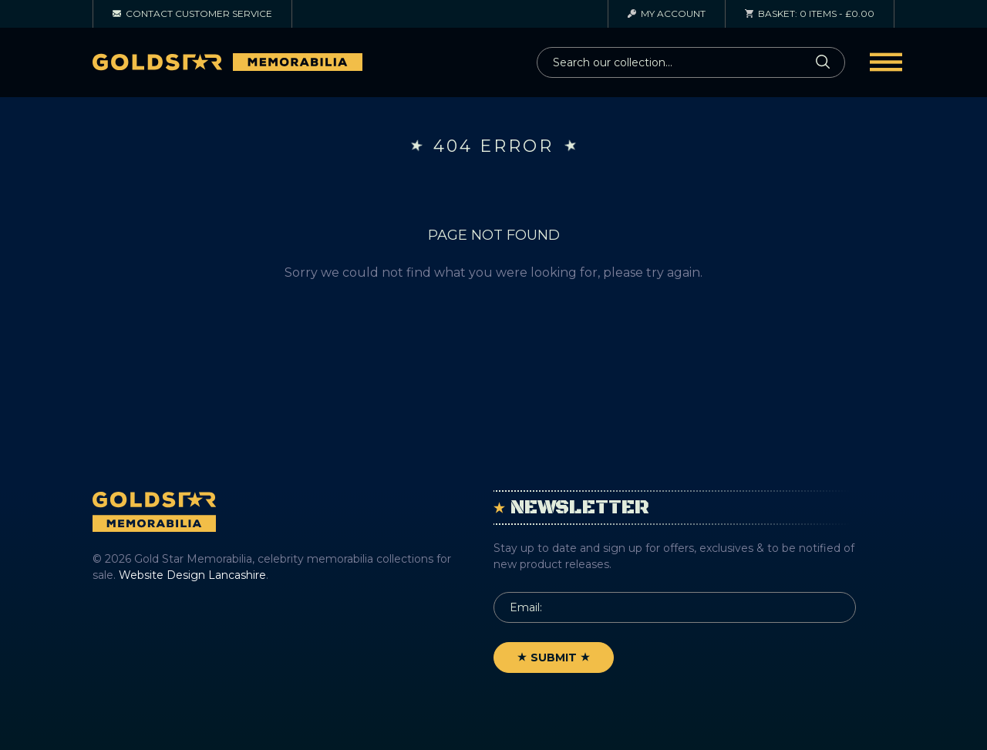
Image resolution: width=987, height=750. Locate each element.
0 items (809, 13)
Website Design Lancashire (192, 575)
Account (667, 13)
